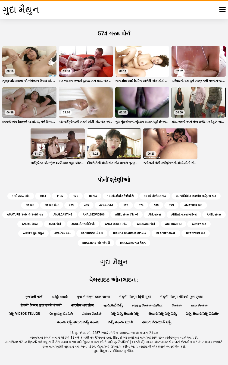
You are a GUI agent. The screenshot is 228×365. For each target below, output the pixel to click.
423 (71, 205)
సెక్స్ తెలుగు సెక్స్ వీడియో (202, 313)
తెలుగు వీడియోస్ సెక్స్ (156, 322)
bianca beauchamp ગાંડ (129, 233)
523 (125, 205)
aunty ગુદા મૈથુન (33, 233)
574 (141, 205)
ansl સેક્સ (214, 214)
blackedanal (165, 233)
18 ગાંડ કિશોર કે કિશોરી (120, 196)
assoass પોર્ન (146, 224)
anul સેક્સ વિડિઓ (82, 224)
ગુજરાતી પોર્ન (33, 297)
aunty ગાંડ (199, 224)
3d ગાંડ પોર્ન (52, 205)
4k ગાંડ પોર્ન (106, 205)
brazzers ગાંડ (195, 233)
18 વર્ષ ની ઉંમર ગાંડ (155, 196)
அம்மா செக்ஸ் (92, 313)
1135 (59, 196)
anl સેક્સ (154, 214)
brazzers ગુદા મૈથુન (133, 242)
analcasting (62, 214)
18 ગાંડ (92, 196)
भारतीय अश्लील (82, 305)
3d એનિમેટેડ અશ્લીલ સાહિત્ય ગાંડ (196, 196)
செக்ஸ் (177, 305)
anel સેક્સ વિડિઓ (126, 214)
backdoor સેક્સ (92, 233)
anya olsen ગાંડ (115, 224)
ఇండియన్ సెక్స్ (113, 305)
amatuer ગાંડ (193, 205)
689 (156, 205)
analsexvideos (94, 214)
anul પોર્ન (55, 224)
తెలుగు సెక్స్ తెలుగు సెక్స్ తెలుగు (78, 322)
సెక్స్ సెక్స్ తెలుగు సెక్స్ (125, 313)
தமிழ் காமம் (60, 297)
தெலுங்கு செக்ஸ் (61, 313)
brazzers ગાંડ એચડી (96, 242)
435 (86, 205)
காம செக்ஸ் (199, 305)
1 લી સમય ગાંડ (20, 196)
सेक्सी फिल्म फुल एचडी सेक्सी (41, 305)
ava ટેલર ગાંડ (62, 233)
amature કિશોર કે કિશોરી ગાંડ (25, 214)
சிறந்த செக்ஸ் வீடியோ (147, 305)
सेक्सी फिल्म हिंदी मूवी (135, 297)
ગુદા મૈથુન (101, 351)
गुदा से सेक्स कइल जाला (93, 297)
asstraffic (173, 224)
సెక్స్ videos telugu (24, 313)
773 (171, 205)
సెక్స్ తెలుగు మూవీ (120, 322)
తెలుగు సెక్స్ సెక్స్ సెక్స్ (162, 313)
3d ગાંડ (30, 205)
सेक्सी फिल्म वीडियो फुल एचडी (181, 297)
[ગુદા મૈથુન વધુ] (222, 9)
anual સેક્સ (30, 224)
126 (75, 196)
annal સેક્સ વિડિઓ (184, 214)
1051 (43, 196)
